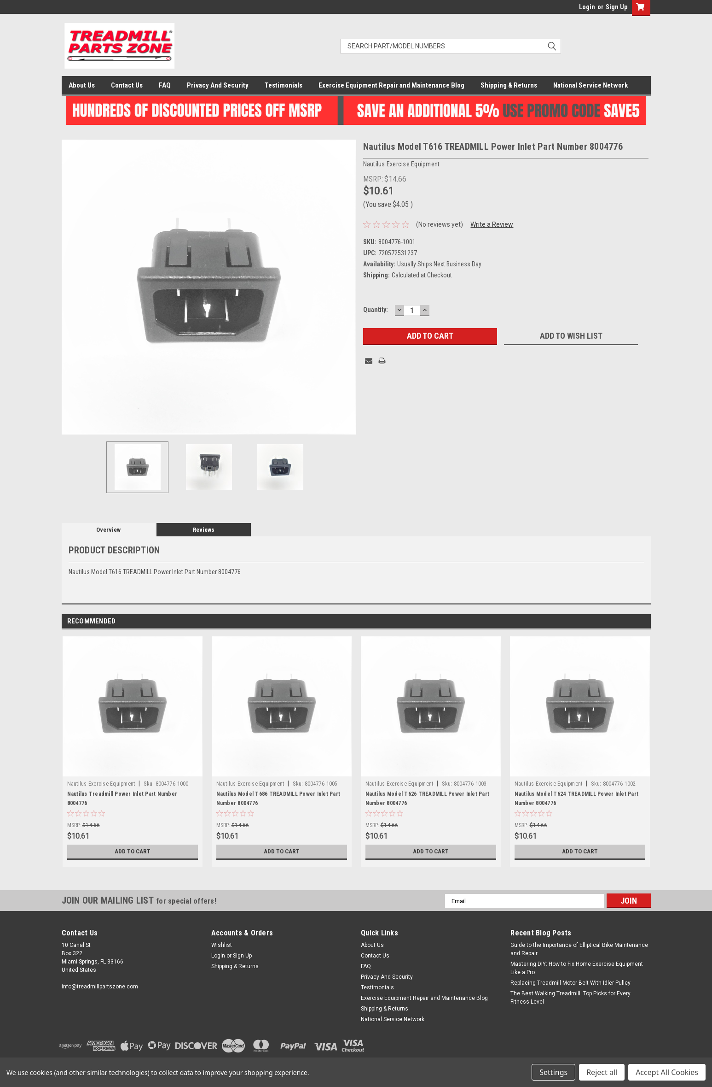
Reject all (601, 1072)
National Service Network (590, 85)
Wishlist (221, 945)
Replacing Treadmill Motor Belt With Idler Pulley (570, 983)
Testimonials (283, 85)
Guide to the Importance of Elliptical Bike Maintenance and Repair (579, 949)
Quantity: (375, 309)
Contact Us (127, 85)
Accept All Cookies (667, 1072)
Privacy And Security (218, 85)
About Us (82, 85)
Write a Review (491, 224)
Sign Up (616, 7)
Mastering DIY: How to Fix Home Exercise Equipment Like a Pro (576, 968)
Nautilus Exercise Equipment (101, 784)
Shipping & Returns (508, 85)
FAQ (165, 85)
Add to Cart (132, 851)
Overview (108, 529)
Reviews (203, 529)
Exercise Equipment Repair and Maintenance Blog (391, 85)
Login (587, 7)
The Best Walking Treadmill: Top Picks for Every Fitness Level (570, 997)
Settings (553, 1072)
